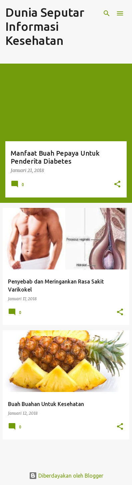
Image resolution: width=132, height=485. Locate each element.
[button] (117, 184)
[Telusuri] (107, 13)
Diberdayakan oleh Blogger (66, 476)
